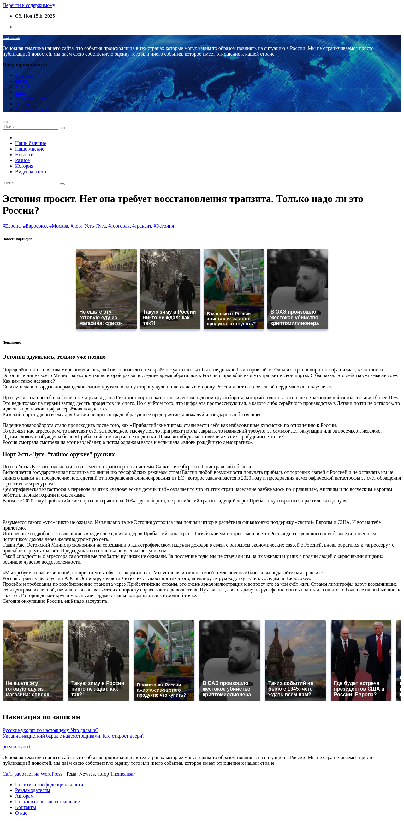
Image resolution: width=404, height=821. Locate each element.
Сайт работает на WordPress (33, 773)
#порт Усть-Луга (88, 226)
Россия (22, 103)
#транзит (141, 226)
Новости (24, 154)
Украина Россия (32, 109)
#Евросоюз (35, 226)
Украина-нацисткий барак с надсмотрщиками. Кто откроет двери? (74, 736)
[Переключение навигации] (5, 122)
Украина (24, 75)
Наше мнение (29, 149)
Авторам (24, 796)
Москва (23, 86)
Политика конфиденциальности (49, 784)
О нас (21, 813)
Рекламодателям (32, 790)
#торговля (119, 226)
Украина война (31, 98)
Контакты (25, 807)
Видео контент (31, 171)
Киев (20, 92)
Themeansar (122, 773)
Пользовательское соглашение (47, 801)
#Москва (58, 226)
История (24, 166)
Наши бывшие (30, 143)
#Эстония (163, 226)
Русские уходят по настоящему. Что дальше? (50, 730)
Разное (22, 160)
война (21, 81)
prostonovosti (11, 38)
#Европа (12, 226)
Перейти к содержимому (29, 5)
